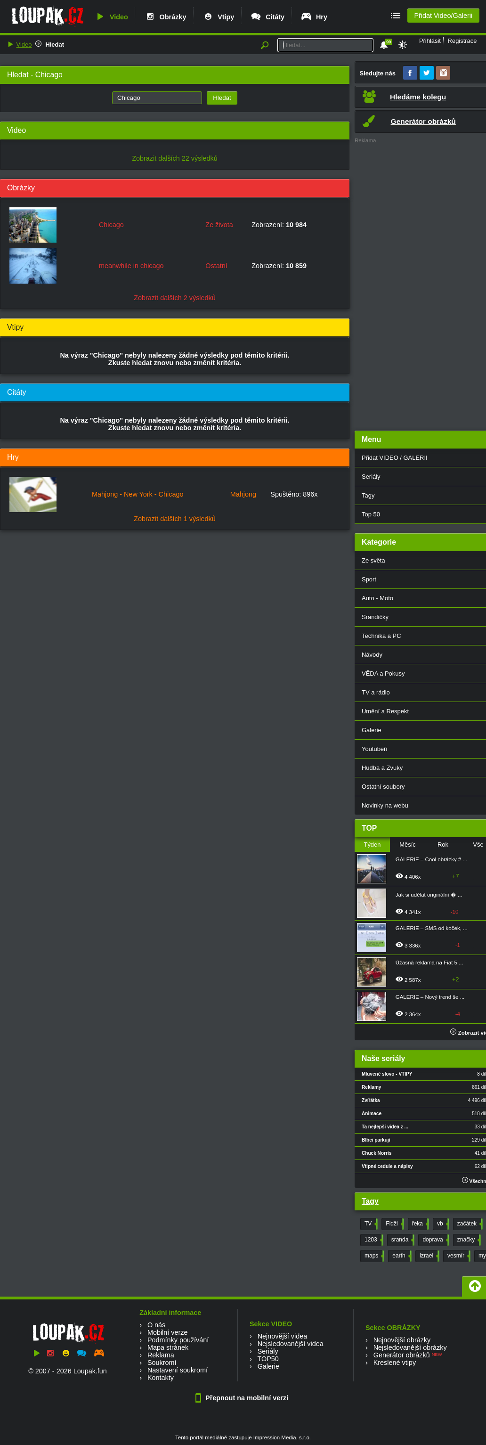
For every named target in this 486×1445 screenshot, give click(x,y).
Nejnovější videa (283, 1336)
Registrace (462, 40)
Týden (372, 844)
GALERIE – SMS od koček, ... (432, 928)
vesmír (458, 1256)
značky (468, 1240)
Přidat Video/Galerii (443, 15)
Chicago (111, 225)
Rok (442, 844)
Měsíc (407, 844)
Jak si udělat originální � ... (429, 895)
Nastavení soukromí (177, 1370)
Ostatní (216, 265)
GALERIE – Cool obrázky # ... (431, 859)
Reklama (160, 1355)
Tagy (370, 1201)
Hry (313, 17)
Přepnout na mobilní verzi (243, 1398)
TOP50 (267, 1359)
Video (111, 17)
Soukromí (162, 1362)
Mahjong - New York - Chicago (137, 494)
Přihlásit (430, 40)
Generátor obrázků (401, 1355)
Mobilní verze (167, 1332)
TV (370, 1224)
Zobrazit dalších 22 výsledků (175, 158)
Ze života (219, 225)
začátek (469, 1224)
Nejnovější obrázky (402, 1340)
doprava (434, 1240)
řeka (419, 1224)
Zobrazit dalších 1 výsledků (175, 518)
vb (442, 1224)
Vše (478, 844)
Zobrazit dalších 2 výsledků (175, 298)
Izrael (428, 1256)
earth (400, 1256)
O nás (156, 1325)
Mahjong (243, 494)
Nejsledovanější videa (291, 1343)
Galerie (268, 1366)
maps (373, 1256)
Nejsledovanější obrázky (410, 1347)
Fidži (394, 1224)
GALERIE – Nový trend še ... (430, 997)
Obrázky (165, 17)
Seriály (268, 1351)
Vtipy (218, 17)
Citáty (267, 17)
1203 (372, 1240)
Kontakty (160, 1377)
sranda (402, 1240)
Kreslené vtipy (394, 1362)
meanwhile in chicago (131, 265)
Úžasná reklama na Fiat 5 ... (429, 962)
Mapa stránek (167, 1347)
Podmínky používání (178, 1340)
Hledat (54, 44)
